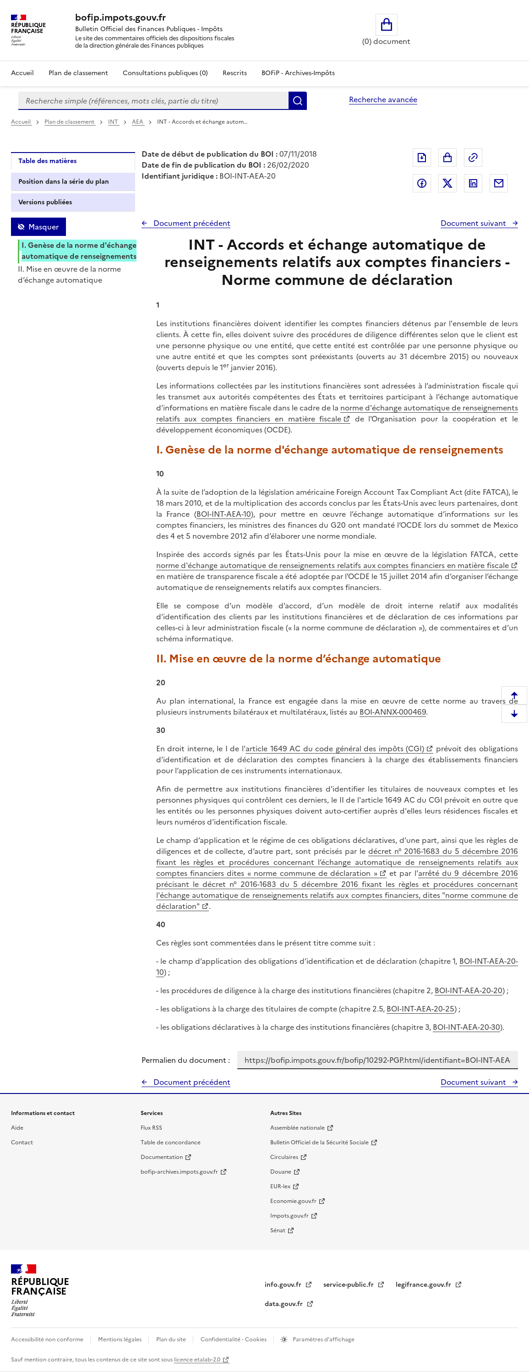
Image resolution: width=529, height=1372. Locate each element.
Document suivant (474, 223)
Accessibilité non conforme (48, 1339)
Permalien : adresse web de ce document (473, 157)
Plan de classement (70, 122)
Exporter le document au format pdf (422, 157)
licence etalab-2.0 (197, 1360)
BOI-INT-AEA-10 (223, 513)
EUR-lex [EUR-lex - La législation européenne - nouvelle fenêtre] (280, 1186)
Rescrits (235, 73)
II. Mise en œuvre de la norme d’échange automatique (69, 274)
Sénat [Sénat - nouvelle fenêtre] (277, 1230)
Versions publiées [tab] (45, 202)
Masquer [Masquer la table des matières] (43, 226)
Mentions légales (120, 1339)
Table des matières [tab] (47, 161)
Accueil (22, 73)
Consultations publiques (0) (165, 73)
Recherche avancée (383, 99)
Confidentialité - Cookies (234, 1339)
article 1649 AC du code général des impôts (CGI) (334, 748)
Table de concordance (171, 1142)
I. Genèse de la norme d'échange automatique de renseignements (79, 251)
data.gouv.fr (285, 1304)
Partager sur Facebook (422, 183)
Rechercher (298, 101)
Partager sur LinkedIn (473, 183)
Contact (22, 1142)
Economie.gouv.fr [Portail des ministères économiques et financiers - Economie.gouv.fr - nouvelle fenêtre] (293, 1201)
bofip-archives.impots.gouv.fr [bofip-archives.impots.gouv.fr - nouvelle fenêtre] (179, 1172)
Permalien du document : (186, 1060)
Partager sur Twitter (447, 183)
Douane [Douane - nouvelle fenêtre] (280, 1172)
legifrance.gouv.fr (424, 1285)
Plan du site (171, 1339)
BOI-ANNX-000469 (393, 711)
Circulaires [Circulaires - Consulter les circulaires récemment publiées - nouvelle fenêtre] (284, 1157)
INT (114, 122)
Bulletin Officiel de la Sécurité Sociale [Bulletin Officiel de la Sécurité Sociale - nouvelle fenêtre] (319, 1142)
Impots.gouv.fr (289, 1216)
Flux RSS (151, 1128)
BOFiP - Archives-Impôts (298, 73)
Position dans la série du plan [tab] (63, 181)
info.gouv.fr (284, 1285)
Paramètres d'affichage (322, 1339)
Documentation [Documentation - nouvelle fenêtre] (162, 1157)
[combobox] (153, 101)
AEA (138, 122)
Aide (17, 1128)
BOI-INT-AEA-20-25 (420, 1008)
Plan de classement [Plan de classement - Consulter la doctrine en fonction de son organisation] (78, 73)
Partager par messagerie (499, 183)
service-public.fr (349, 1285)
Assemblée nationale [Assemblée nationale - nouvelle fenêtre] (297, 1128)
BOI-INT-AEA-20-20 (468, 990)
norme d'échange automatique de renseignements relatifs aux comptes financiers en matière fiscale (337, 413)
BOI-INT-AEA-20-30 (466, 1027)
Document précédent (191, 223)
